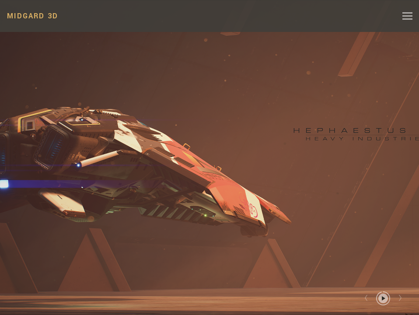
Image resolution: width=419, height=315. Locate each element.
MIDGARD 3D (32, 16)
